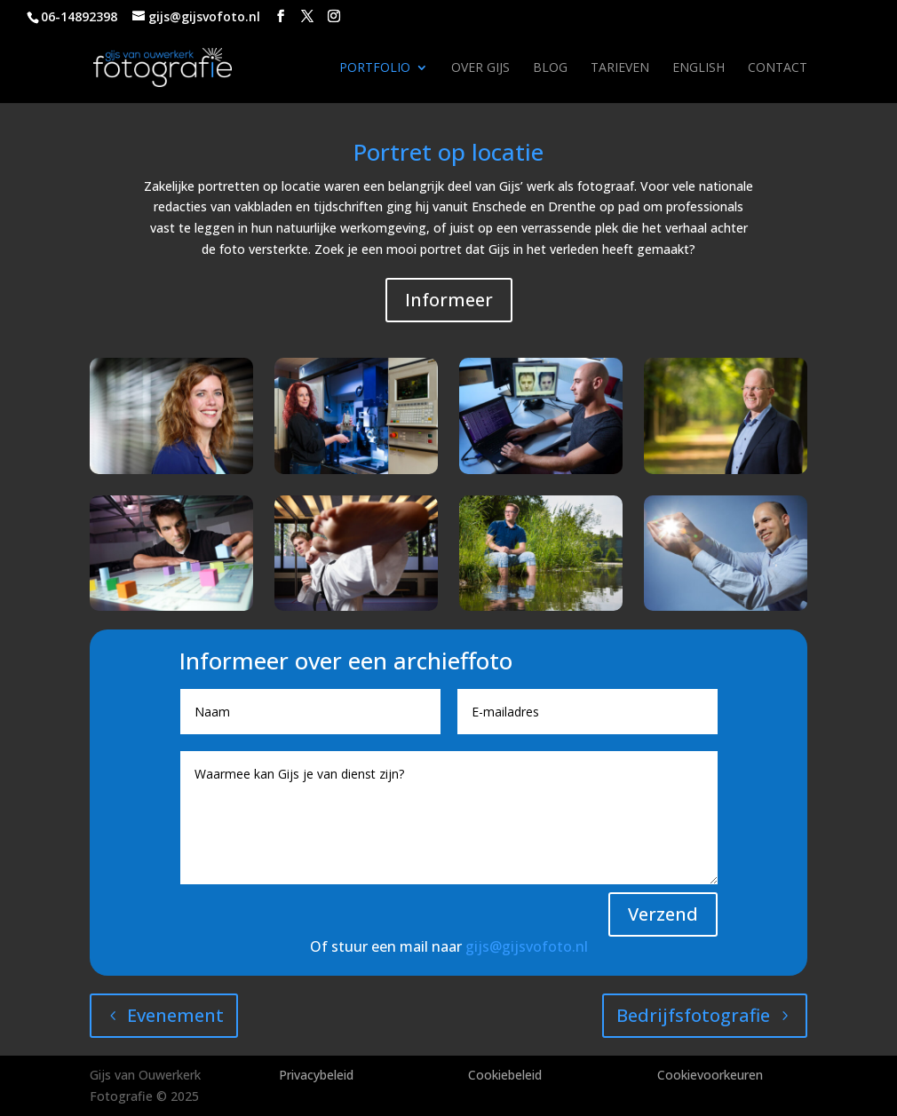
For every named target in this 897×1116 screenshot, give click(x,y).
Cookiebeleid (505, 1074)
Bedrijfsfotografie (693, 1015)
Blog (550, 68)
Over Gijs (480, 68)
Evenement (175, 1015)
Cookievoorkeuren (710, 1074)
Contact (777, 68)
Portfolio (374, 68)
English (698, 68)
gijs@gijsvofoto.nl (526, 946)
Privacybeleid (316, 1074)
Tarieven (620, 68)
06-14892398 (79, 16)
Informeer (449, 300)
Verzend (663, 914)
